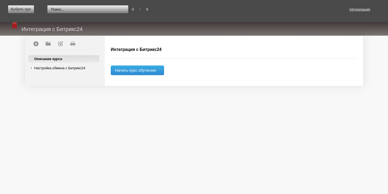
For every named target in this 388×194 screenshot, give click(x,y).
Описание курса (48, 59)
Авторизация (359, 9)
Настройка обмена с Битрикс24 (59, 68)
